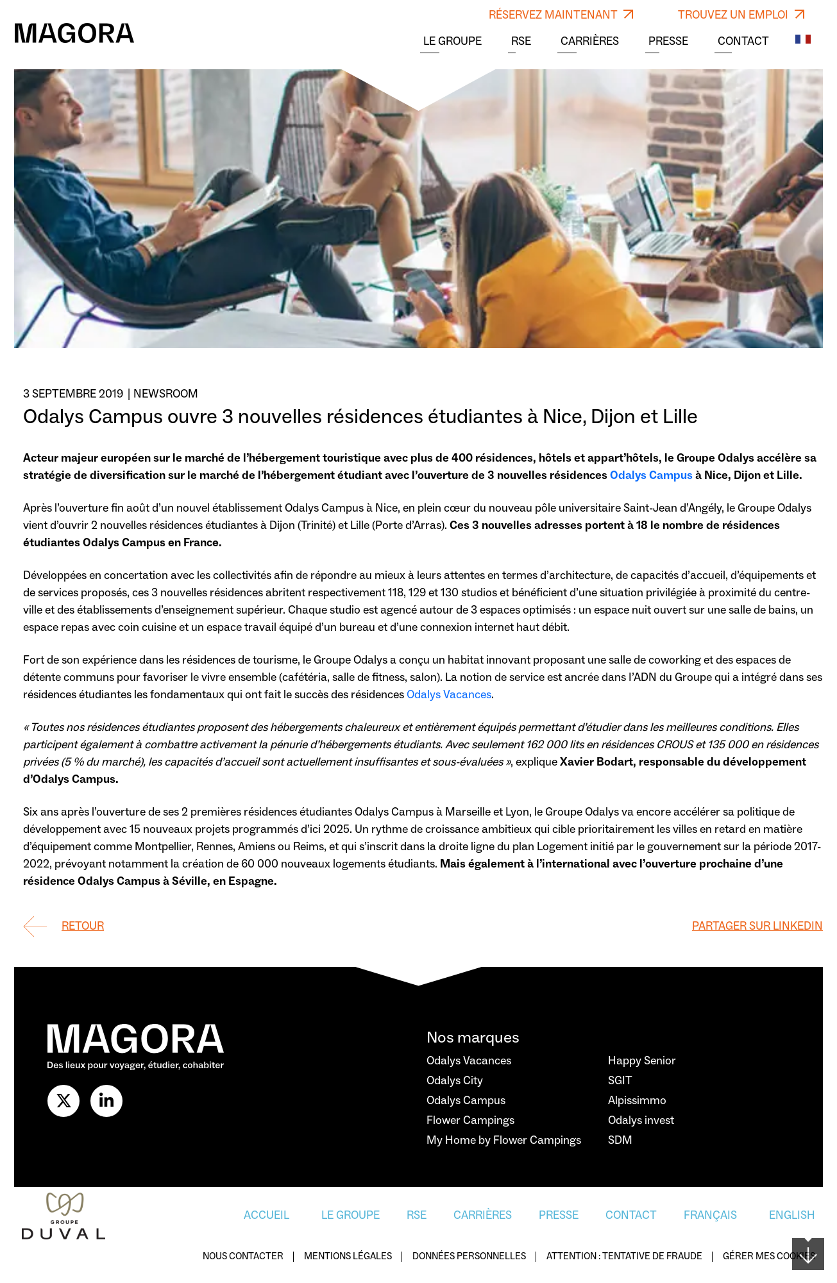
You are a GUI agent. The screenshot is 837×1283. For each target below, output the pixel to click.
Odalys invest (641, 1120)
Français (710, 1215)
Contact (743, 42)
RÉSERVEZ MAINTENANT (561, 15)
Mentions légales (348, 1257)
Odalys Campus (651, 475)
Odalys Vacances (449, 694)
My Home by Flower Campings (504, 1140)
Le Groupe (452, 42)
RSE (521, 42)
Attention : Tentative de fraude (624, 1257)
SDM (620, 1140)
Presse (668, 42)
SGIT (620, 1080)
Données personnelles (469, 1257)
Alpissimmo (637, 1100)
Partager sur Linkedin (757, 926)
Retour (83, 926)
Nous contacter (243, 1257)
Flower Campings (470, 1120)
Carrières (590, 42)
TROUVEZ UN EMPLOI (741, 15)
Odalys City (455, 1080)
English (792, 1215)
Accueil (266, 1215)
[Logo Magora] (74, 32)
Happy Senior (642, 1060)
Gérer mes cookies (769, 1257)
